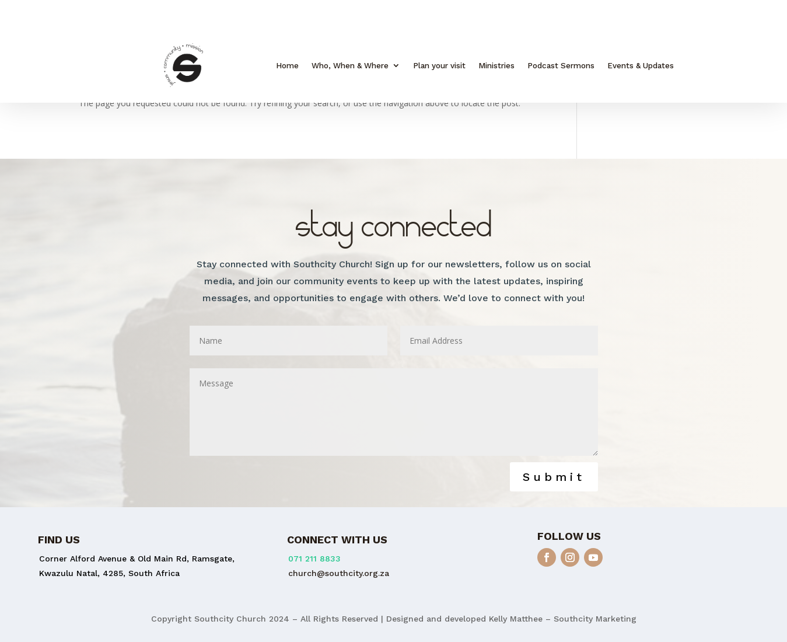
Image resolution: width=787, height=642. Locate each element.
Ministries (496, 65)
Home (287, 65)
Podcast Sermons (560, 65)
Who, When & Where (350, 65)
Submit (554, 477)
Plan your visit (439, 65)
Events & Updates (640, 65)
